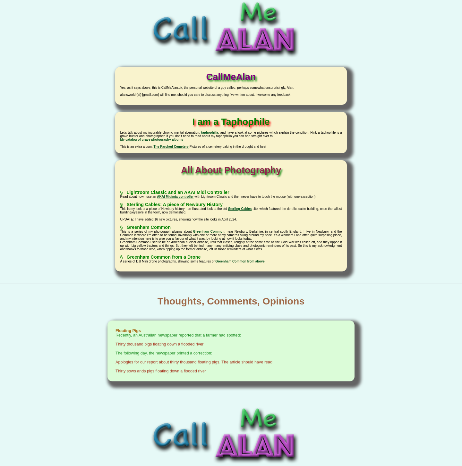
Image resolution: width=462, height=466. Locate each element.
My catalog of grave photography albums (151, 139)
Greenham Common (209, 231)
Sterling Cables (240, 209)
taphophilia (209, 132)
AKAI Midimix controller (175, 196)
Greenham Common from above (239, 261)
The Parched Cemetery (171, 146)
